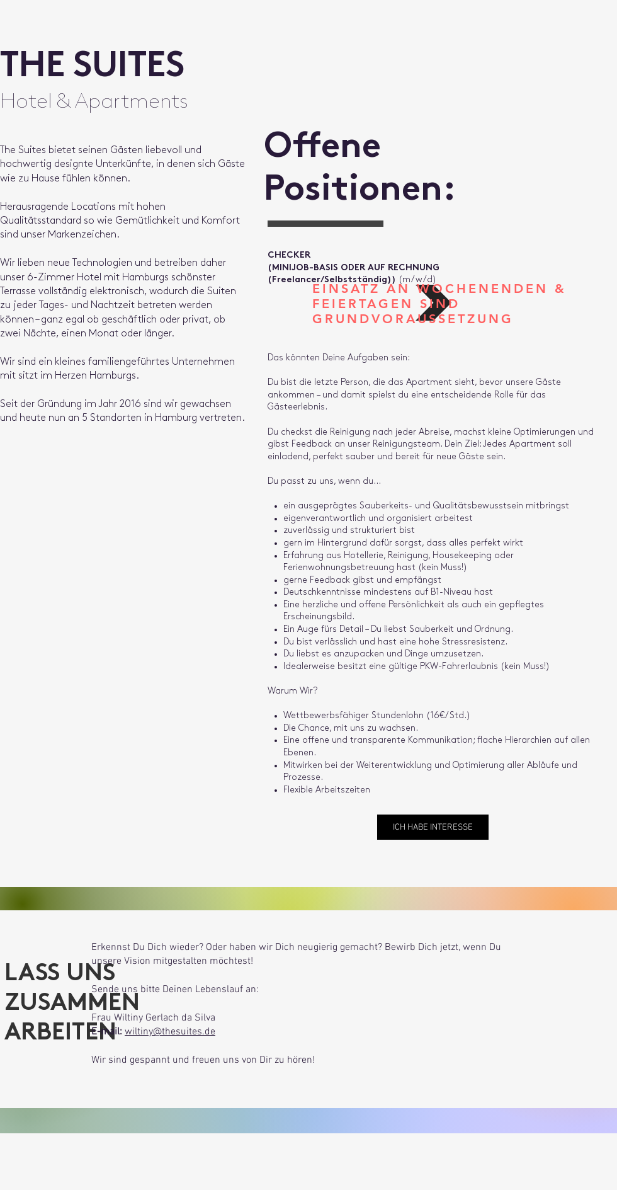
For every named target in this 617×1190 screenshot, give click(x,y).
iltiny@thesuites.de (173, 1032)
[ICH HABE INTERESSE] (433, 827)
